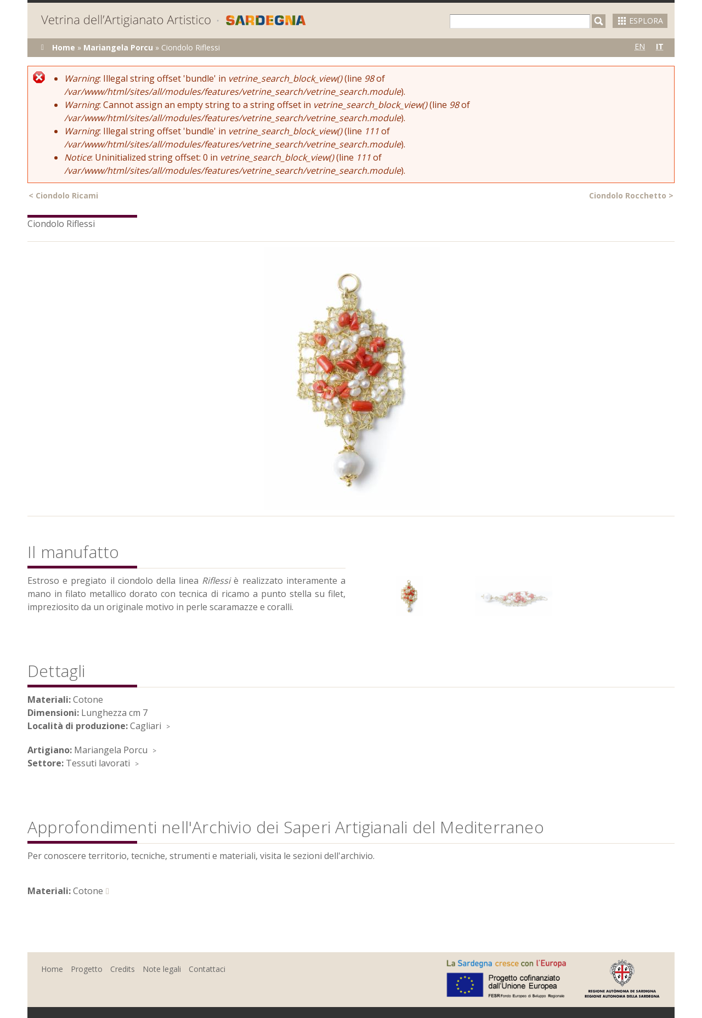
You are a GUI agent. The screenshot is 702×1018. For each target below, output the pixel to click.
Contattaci (207, 969)
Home (63, 47)
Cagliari (145, 726)
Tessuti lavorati (98, 763)
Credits (122, 969)
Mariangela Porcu (118, 47)
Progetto (87, 969)
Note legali (162, 969)
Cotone (88, 891)
